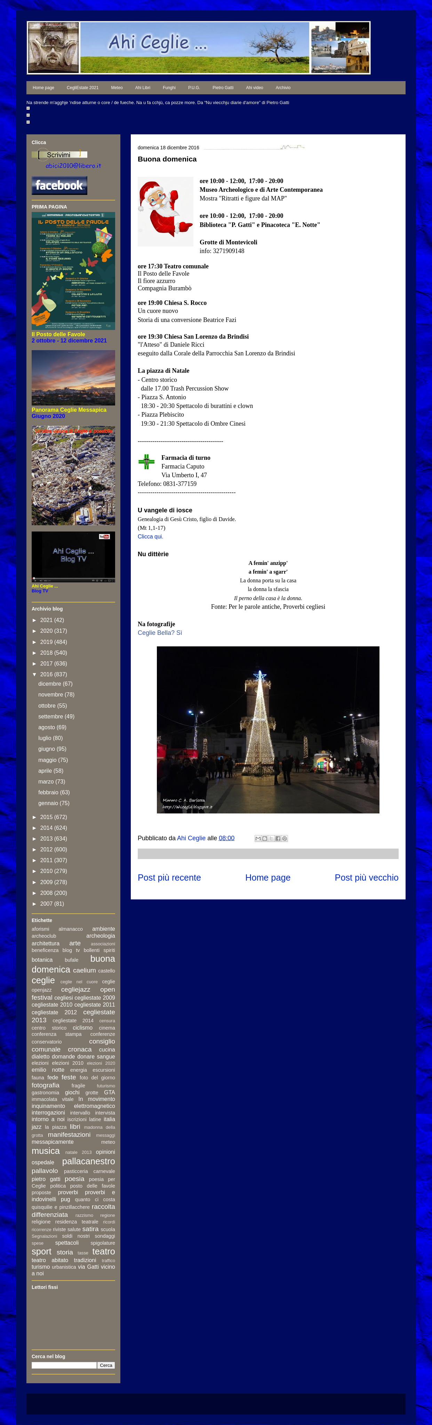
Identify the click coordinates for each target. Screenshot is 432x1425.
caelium (84, 970)
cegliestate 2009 (94, 998)
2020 (47, 631)
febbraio (49, 792)
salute (74, 1229)
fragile (78, 1085)
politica (58, 1186)
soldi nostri (76, 1236)
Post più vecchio (367, 877)
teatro (104, 1251)
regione (107, 1215)
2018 (47, 653)
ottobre (47, 706)
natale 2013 (78, 1152)
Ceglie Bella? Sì (160, 632)
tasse (83, 1252)
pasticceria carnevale (89, 1171)
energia (78, 1070)
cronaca (79, 1049)
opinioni (105, 1152)
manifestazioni (69, 1134)
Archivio (283, 87)
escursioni (104, 1070)
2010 (47, 871)
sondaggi (105, 1236)
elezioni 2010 (68, 1063)
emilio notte (48, 1070)
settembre (51, 716)
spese (37, 1243)
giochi (72, 1092)
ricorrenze (41, 1229)
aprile (46, 771)
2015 (47, 817)
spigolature (103, 1243)
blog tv (71, 950)
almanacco (70, 929)
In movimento (96, 1099)
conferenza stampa (57, 1034)
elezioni (40, 1063)
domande (63, 1057)
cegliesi (63, 998)
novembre (51, 695)
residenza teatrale (76, 1222)
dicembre (50, 684)
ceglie (43, 980)
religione (41, 1222)
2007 (47, 904)
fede (52, 1077)
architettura (45, 943)
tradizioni (85, 1260)
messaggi (105, 1135)
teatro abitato (50, 1260)
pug (65, 1199)
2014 (47, 828)
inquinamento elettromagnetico (73, 1106)
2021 (47, 620)
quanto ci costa (95, 1199)
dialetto (41, 1057)
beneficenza (45, 950)
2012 (47, 849)
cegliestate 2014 (73, 1020)
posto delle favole (92, 1186)
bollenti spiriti (99, 950)
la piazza (55, 1127)
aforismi (40, 929)
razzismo (84, 1215)
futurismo (106, 1085)
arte (75, 943)
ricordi (109, 1222)
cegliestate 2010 (52, 1005)
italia (109, 1119)
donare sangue (96, 1057)
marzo (46, 782)
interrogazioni (48, 1113)
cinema (107, 1028)
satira (90, 1229)
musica (46, 1151)
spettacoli (67, 1243)
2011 (47, 860)
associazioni (103, 943)
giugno (47, 749)
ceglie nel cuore (79, 981)
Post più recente (169, 877)
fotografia (45, 1085)
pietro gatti (46, 1179)
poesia (75, 1178)
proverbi (68, 1192)
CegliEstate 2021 (82, 87)
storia (65, 1252)
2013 (47, 839)
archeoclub (44, 936)
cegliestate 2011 (94, 1005)
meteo (108, 1142)
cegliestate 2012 (54, 1012)
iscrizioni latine (84, 1119)
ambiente (103, 929)
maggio (48, 760)
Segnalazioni (44, 1236)
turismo (41, 1267)
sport (41, 1251)
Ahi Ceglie (192, 838)
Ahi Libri (142, 87)
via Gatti (88, 1267)
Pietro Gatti (223, 87)
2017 (47, 664)
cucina (107, 1050)
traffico (108, 1260)
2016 (47, 674)
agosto (47, 727)
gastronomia (45, 1092)
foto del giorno (97, 1077)
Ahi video (254, 87)
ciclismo (83, 1028)
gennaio (48, 803)
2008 (47, 893)
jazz (36, 1127)
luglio (45, 738)
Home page (43, 87)
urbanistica (64, 1267)
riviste (59, 1229)
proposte (41, 1192)
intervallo (80, 1113)
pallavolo (45, 1170)
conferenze (102, 1034)
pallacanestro (88, 1161)
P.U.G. (194, 87)
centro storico (49, 1028)
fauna (38, 1077)
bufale (71, 960)
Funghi (169, 87)
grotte (92, 1092)
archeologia (100, 936)
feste (69, 1077)
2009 (47, 882)
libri (75, 1126)
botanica (42, 960)
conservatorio (47, 1042)
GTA (109, 1092)
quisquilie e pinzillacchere (61, 1207)
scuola (108, 1229)
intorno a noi (48, 1119)
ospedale (43, 1162)
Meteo (116, 87)
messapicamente (53, 1142)
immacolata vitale (53, 1099)
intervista (105, 1113)
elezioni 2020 (101, 1063)
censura (107, 1020)
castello (106, 971)
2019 (47, 642)
